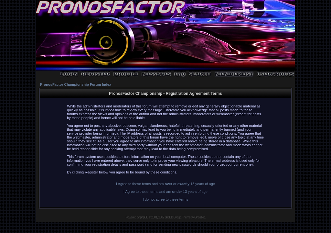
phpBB (144, 217)
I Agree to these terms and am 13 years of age (165, 192)
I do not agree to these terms (165, 199)
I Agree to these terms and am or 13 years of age (165, 184)
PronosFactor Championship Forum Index (75, 84)
